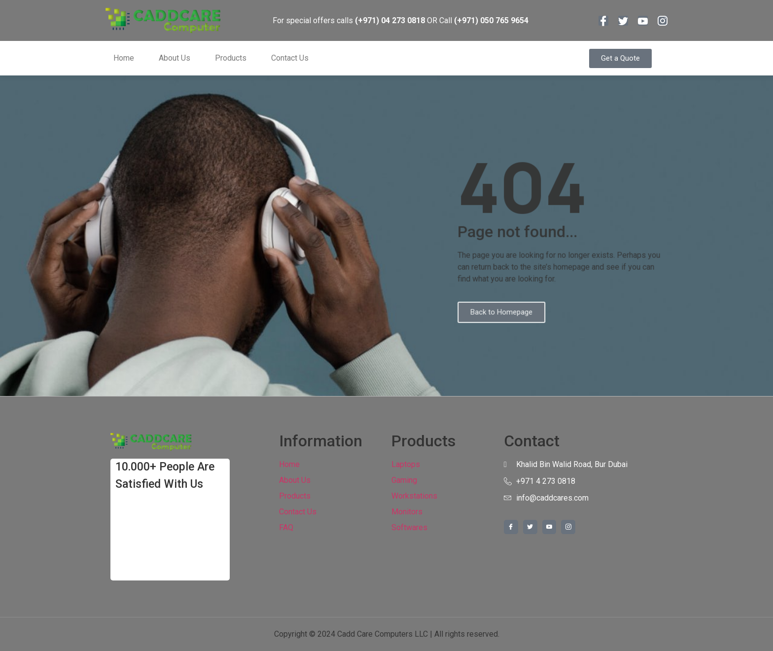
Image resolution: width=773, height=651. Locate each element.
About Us (174, 58)
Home (123, 58)
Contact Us (290, 58)
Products (230, 58)
